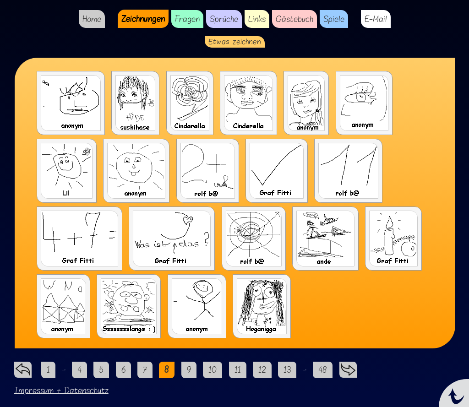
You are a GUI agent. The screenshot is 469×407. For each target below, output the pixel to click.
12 (262, 369)
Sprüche (224, 19)
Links (257, 19)
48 (322, 369)
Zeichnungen (143, 18)
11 (237, 369)
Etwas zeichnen (234, 42)
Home (91, 19)
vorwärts (348, 367)
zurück (23, 367)
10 (212, 369)
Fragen (187, 19)
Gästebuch (294, 19)
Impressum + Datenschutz (61, 390)
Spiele (333, 19)
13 (287, 369)
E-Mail (376, 19)
